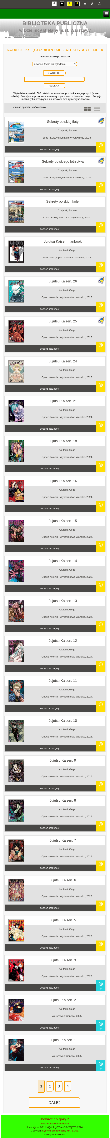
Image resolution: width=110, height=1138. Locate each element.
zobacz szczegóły (49, 149)
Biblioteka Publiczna (55, 23)
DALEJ (54, 1102)
